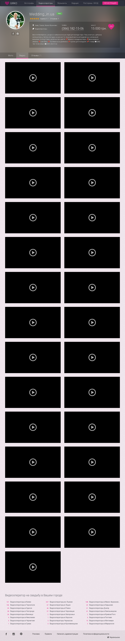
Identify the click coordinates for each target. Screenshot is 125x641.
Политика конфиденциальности (96, 634)
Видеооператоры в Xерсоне (61, 617)
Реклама (36, 634)
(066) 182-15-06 (73, 28)
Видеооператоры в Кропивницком (64, 624)
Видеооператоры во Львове (61, 602)
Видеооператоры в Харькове (101, 605)
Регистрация (110, 3)
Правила (48, 634)
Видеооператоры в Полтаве (100, 617)
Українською (113, 637)
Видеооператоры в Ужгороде (22, 611)
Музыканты (62, 3)
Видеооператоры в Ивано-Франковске (104, 602)
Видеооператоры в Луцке (60, 605)
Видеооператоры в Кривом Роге (102, 614)
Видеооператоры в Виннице (21, 614)
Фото (10, 55)
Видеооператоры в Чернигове (22, 621)
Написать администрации (67, 634)
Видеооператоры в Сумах (20, 624)
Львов (41, 25)
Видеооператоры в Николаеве (22, 617)
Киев (37, 25)
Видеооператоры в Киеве (20, 602)
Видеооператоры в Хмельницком (102, 611)
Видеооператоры (46, 3)
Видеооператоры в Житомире (101, 621)
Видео (22, 55)
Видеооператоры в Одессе (21, 608)
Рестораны (87, 3)
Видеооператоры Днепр (99, 608)
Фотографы (29, 3)
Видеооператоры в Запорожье (62, 614)
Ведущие (75, 3)
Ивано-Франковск (51, 25)
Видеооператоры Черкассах (61, 621)
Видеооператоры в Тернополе (22, 605)
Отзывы (36, 55)
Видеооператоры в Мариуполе (101, 624)
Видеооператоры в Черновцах (62, 611)
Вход (96, 3)
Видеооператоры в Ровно (60, 608)
